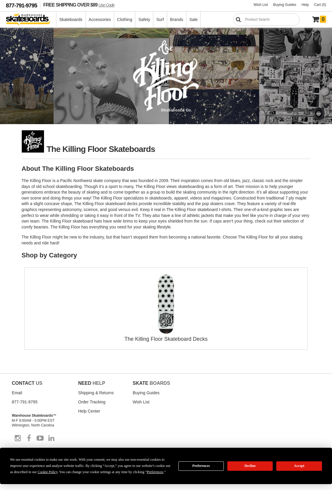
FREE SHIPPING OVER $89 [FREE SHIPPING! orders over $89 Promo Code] (78, 4)
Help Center (89, 411)
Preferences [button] (155, 472)
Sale (193, 19)
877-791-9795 (21, 5)
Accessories (100, 19)
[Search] (266, 19)
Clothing (124, 19)
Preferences (201, 466)
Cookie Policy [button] (48, 472)
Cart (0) (320, 5)
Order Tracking (92, 402)
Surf (160, 19)
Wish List (261, 5)
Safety (144, 19)
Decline (250, 466)
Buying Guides (284, 5)
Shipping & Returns (96, 392)
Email (17, 392)
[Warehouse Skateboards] (31, 19)
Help (305, 5)
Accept (299, 466)
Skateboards (71, 19)
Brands (176, 19)
